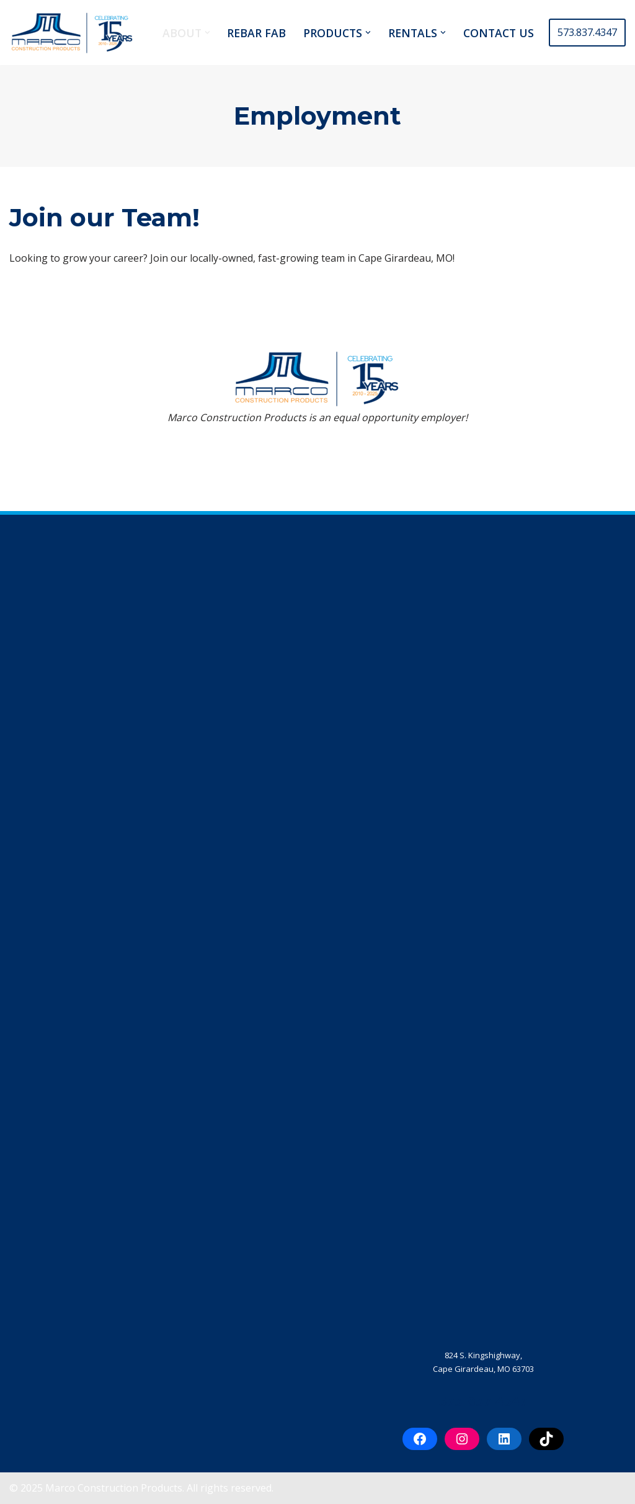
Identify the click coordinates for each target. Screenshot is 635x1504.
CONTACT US (498, 32)
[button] (207, 32)
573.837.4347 (587, 32)
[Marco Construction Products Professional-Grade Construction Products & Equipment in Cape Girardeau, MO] (71, 32)
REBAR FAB (256, 32)
